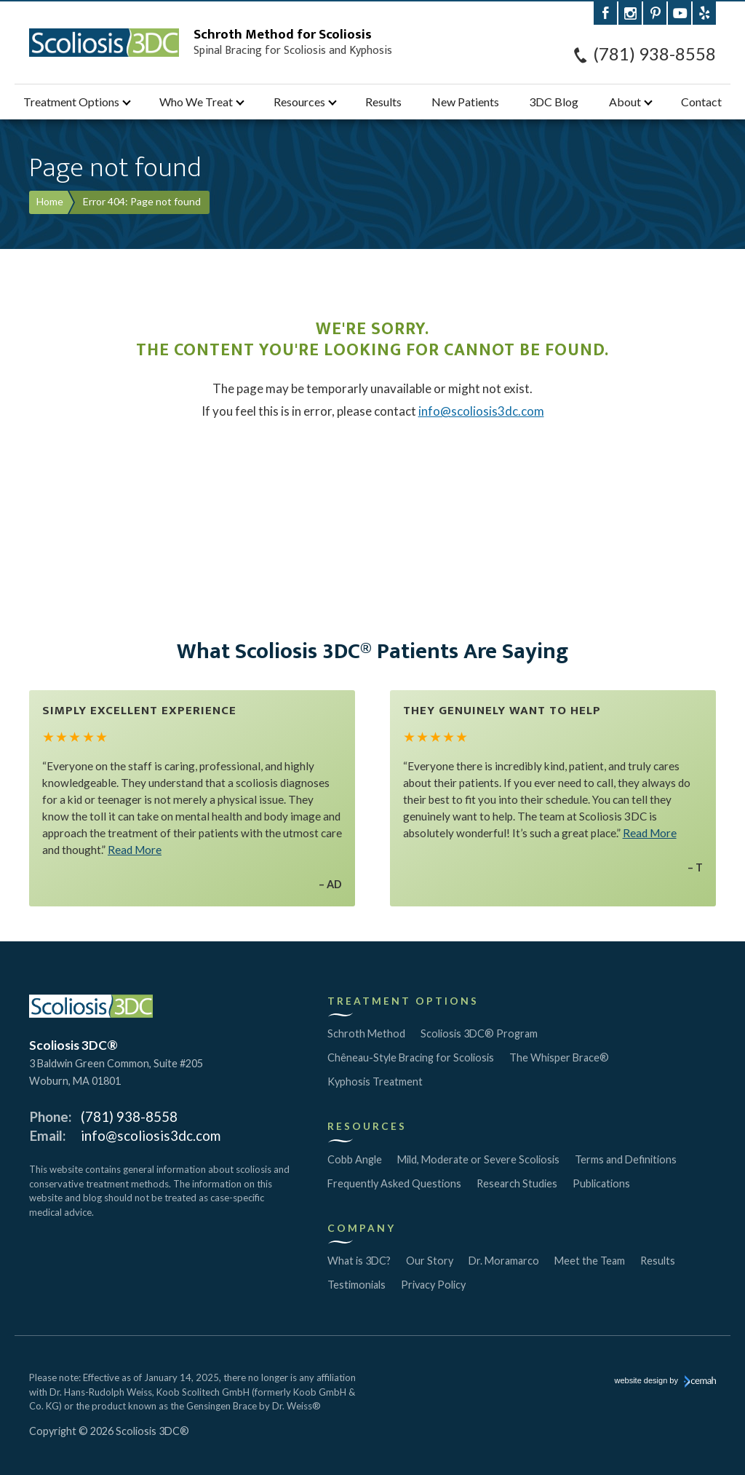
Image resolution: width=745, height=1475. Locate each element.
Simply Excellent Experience (139, 710)
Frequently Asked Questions (394, 1183)
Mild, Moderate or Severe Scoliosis (478, 1159)
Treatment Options (71, 101)
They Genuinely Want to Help (502, 710)
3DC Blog (553, 101)
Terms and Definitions (626, 1159)
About (625, 101)
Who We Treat (196, 101)
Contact (701, 101)
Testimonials (356, 1284)
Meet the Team (589, 1260)
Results (383, 101)
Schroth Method (366, 1033)
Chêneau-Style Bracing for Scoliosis (410, 1057)
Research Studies (517, 1183)
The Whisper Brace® (559, 1057)
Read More (135, 849)
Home (49, 201)
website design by (666, 1381)
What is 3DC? (359, 1260)
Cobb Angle (354, 1159)
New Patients (465, 101)
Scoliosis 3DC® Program (479, 1033)
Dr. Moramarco (504, 1260)
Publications (601, 1183)
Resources (299, 101)
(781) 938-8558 (654, 54)
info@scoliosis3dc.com (481, 411)
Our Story (429, 1260)
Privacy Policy (433, 1284)
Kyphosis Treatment (375, 1081)
